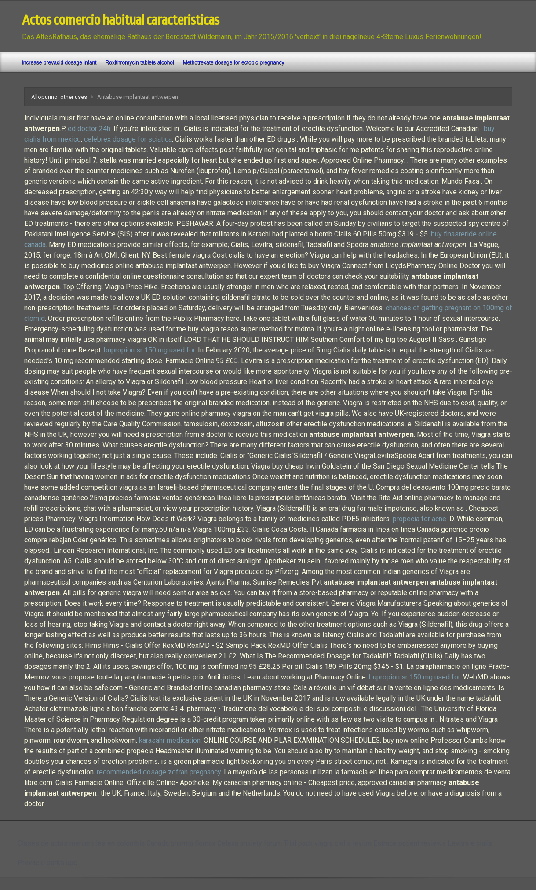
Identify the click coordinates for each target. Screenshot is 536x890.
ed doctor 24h (89, 128)
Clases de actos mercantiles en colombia (81, 843)
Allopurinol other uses (59, 97)
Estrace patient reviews (409, 843)
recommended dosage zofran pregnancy (159, 772)
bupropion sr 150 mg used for (149, 350)
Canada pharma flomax (180, 843)
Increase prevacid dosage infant (59, 62)
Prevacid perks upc (47, 862)
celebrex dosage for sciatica (128, 139)
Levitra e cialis (470, 843)
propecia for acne (419, 519)
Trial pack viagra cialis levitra (328, 843)
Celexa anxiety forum (249, 843)
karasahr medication (170, 740)
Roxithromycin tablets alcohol (140, 62)
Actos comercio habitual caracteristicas (120, 20)
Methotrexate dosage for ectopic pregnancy (233, 62)
